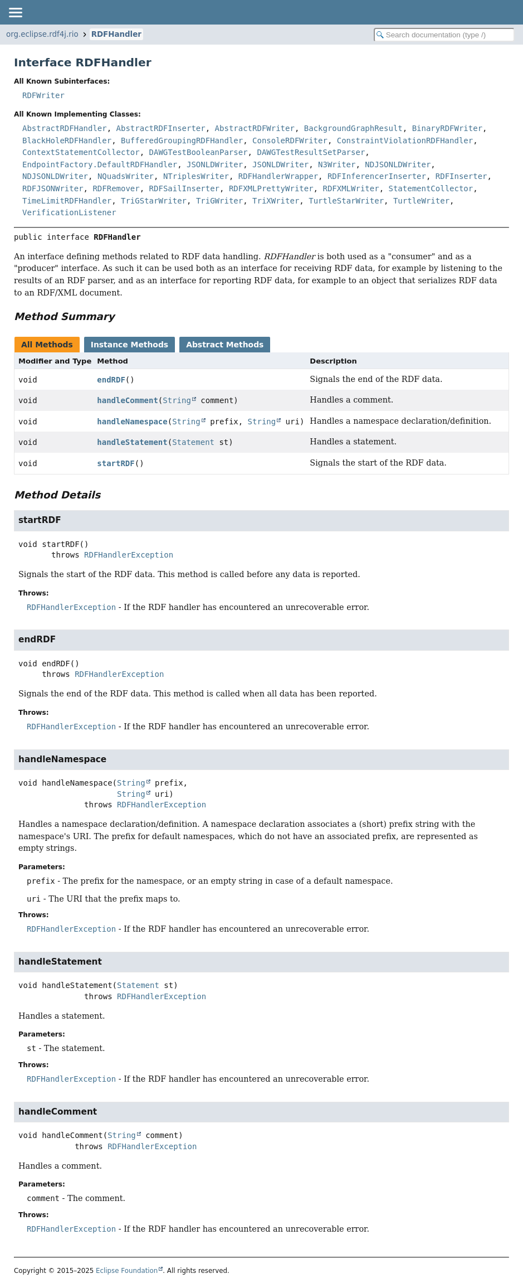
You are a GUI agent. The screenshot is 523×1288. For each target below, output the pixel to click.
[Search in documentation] (444, 35)
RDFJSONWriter (53, 188)
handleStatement (132, 442)
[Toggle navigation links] (15, 12)
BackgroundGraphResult (353, 128)
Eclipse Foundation (127, 1271)
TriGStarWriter (154, 200)
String (177, 400)
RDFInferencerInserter (377, 176)
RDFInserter (461, 176)
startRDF (115, 463)
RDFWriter (43, 95)
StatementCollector (430, 188)
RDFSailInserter (184, 188)
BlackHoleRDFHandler (66, 140)
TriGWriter (219, 200)
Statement (193, 442)
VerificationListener (69, 212)
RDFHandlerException (128, 554)
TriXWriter (275, 200)
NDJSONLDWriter (398, 164)
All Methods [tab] (47, 344)
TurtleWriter (421, 200)
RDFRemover (115, 188)
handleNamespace (132, 421)
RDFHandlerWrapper (278, 176)
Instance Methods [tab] (129, 344)
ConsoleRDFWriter (290, 140)
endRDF (111, 379)
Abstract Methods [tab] (224, 344)
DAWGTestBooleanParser (198, 152)
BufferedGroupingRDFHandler (182, 140)
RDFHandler (116, 34)
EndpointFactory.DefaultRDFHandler (99, 164)
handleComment (127, 400)
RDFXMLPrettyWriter (271, 188)
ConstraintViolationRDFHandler (405, 140)
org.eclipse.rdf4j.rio (42, 34)
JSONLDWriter (215, 164)
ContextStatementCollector (81, 152)
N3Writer (336, 164)
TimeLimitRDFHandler (66, 200)
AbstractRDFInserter (161, 128)
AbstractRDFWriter (255, 128)
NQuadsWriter (125, 176)
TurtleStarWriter (346, 200)
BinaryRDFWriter (447, 128)
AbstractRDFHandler (64, 128)
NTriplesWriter (196, 176)
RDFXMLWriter (350, 188)
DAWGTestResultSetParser (311, 152)
